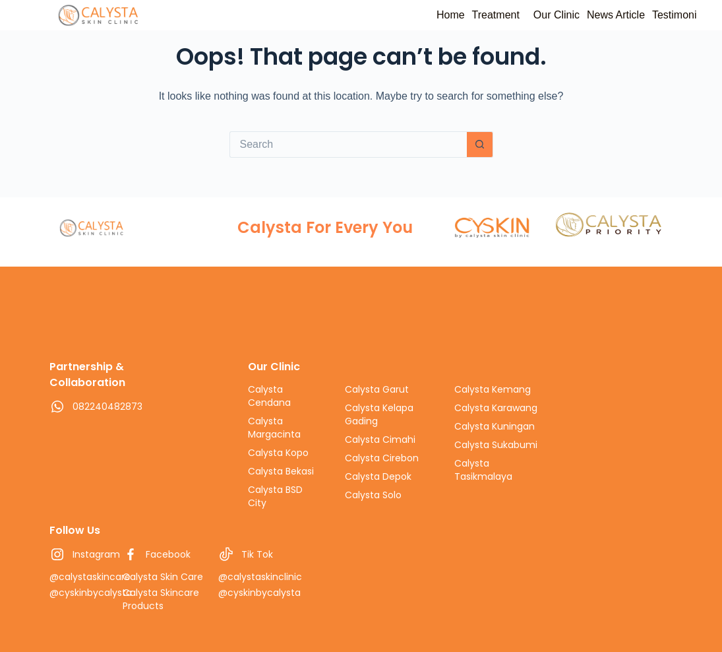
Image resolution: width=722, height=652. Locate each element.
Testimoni (668, 14)
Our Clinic (525, 14)
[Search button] (480, 144)
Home (394, 14)
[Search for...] (348, 144)
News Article (597, 14)
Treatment (451, 14)
